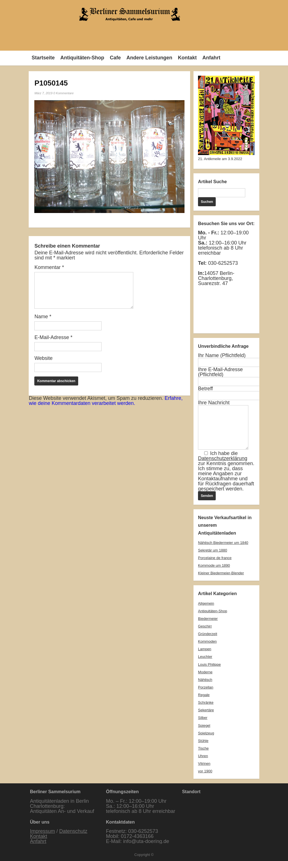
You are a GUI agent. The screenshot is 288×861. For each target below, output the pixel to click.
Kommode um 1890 (214, 565)
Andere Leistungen (149, 57)
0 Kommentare (63, 93)
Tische (203, 748)
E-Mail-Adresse (53, 337)
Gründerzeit (207, 634)
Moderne (205, 672)
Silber (202, 718)
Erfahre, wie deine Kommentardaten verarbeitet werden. (106, 400)
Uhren (203, 756)
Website (43, 358)
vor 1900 (205, 771)
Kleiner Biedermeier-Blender (221, 573)
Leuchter (205, 656)
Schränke (205, 702)
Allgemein (206, 603)
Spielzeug (206, 733)
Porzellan (205, 687)
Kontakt (187, 57)
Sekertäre (206, 710)
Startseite (43, 57)
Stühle (203, 741)
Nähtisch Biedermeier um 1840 (223, 543)
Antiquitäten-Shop (82, 57)
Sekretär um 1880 (212, 550)
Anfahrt (211, 57)
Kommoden (207, 641)
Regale (204, 695)
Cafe (115, 57)
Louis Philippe (209, 664)
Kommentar (49, 267)
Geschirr (205, 626)
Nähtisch (205, 680)
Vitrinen (204, 763)
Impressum (42, 831)
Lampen (204, 649)
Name (42, 316)
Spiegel (204, 725)
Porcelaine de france (214, 558)
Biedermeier (208, 618)
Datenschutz (73, 831)
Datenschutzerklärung (222, 458)
